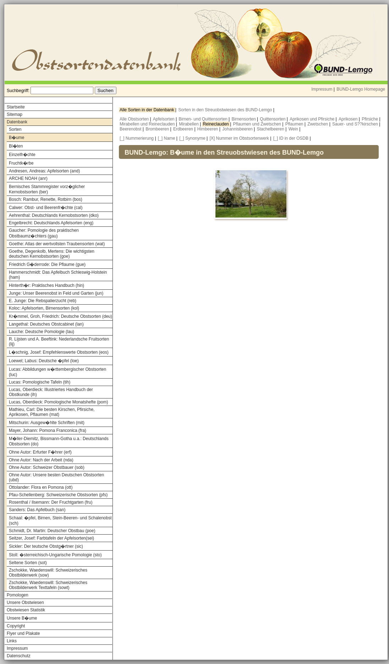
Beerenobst (131, 129)
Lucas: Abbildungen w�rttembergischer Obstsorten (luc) (57, 372)
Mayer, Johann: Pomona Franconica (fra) (47, 430)
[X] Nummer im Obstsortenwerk (239, 138)
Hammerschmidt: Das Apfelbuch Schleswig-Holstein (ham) (58, 275)
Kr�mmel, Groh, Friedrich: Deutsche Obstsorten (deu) (60, 316)
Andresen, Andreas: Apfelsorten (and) (44, 170)
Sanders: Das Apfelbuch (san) (37, 509)
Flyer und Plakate (23, 633)
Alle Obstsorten (135, 119)
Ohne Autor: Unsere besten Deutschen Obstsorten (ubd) (56, 477)
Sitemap (14, 114)
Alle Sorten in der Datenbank (147, 109)
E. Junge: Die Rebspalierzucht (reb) (42, 300)
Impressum (321, 89)
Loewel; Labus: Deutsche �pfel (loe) (44, 360)
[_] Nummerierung (137, 138)
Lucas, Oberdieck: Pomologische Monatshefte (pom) (58, 402)
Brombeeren (158, 129)
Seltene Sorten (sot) (28, 562)
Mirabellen (189, 124)
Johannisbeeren (238, 129)
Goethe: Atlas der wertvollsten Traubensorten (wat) (57, 243)
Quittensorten (273, 119)
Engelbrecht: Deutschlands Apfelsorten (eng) (51, 222)
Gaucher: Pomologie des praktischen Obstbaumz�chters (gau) (44, 233)
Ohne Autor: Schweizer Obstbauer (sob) (46, 467)
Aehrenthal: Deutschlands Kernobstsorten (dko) (54, 215)
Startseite (16, 107)
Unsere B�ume (22, 618)
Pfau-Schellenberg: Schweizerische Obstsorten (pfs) (58, 494)
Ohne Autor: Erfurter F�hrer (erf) (40, 452)
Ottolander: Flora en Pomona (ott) (40, 487)
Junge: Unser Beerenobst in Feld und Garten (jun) (56, 293)
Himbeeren (208, 129)
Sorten (15, 129)
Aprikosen (349, 119)
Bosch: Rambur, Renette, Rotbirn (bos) (45, 199)
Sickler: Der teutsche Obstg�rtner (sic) (46, 546)
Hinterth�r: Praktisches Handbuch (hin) (46, 285)
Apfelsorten (164, 119)
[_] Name (166, 138)
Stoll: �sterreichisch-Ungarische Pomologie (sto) (55, 554)
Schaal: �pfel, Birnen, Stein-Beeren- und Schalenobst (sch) (60, 520)
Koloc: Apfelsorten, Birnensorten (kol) (44, 308)
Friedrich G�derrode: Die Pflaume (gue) (47, 264)
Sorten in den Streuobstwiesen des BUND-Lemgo (225, 109)
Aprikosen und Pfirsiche (312, 119)
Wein (294, 129)
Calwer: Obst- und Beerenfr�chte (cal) (45, 207)
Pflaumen (295, 124)
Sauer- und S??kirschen (355, 124)
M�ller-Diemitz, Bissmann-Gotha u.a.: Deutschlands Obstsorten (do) (59, 441)
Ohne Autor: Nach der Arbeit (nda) (41, 459)
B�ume (16, 137)
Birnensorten (244, 119)
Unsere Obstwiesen (25, 602)
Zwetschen (318, 124)
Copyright (16, 625)
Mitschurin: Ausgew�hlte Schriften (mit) (46, 422)
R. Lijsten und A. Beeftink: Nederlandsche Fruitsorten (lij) (59, 342)
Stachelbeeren (271, 129)
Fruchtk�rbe (21, 163)
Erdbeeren (183, 129)
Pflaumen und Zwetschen (258, 124)
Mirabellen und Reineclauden (148, 124)
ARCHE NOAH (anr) (28, 178)
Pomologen (17, 595)
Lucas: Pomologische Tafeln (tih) (39, 382)
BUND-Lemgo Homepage (360, 89)
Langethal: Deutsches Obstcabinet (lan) (46, 324)
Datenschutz (19, 655)
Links (12, 640)
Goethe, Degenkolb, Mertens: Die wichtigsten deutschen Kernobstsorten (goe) (51, 254)
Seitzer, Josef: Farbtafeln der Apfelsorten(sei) (51, 538)
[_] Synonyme (192, 138)
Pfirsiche (370, 119)
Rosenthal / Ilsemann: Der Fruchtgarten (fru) (50, 502)
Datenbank (17, 121)
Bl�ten (16, 146)
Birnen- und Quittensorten (204, 119)
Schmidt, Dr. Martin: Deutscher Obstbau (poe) (52, 530)
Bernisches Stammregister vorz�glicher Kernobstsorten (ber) (47, 189)
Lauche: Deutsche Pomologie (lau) (41, 331)
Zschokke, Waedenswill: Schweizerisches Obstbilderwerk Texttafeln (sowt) (48, 585)
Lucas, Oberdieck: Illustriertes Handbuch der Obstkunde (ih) (51, 392)
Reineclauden (216, 124)
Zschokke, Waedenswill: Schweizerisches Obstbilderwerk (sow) (48, 573)
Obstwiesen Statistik (26, 609)
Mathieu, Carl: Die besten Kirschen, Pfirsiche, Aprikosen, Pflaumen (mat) (51, 412)
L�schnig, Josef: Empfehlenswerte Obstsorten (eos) (59, 352)
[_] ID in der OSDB (290, 138)
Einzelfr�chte (22, 154)
